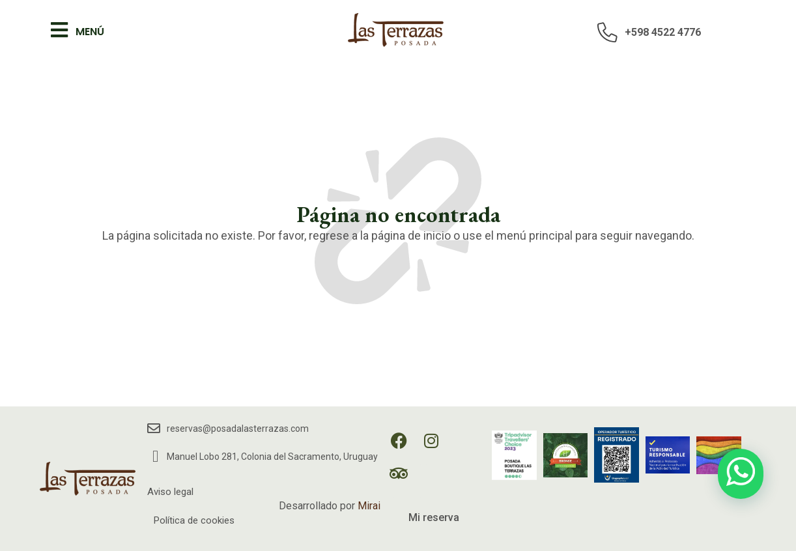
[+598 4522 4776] (607, 31)
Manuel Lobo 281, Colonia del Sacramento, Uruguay (272, 456)
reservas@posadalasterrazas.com (238, 428)
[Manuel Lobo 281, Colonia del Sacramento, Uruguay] (155, 456)
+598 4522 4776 (663, 32)
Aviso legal (170, 492)
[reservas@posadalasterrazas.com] (153, 428)
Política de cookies (194, 520)
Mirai (369, 506)
